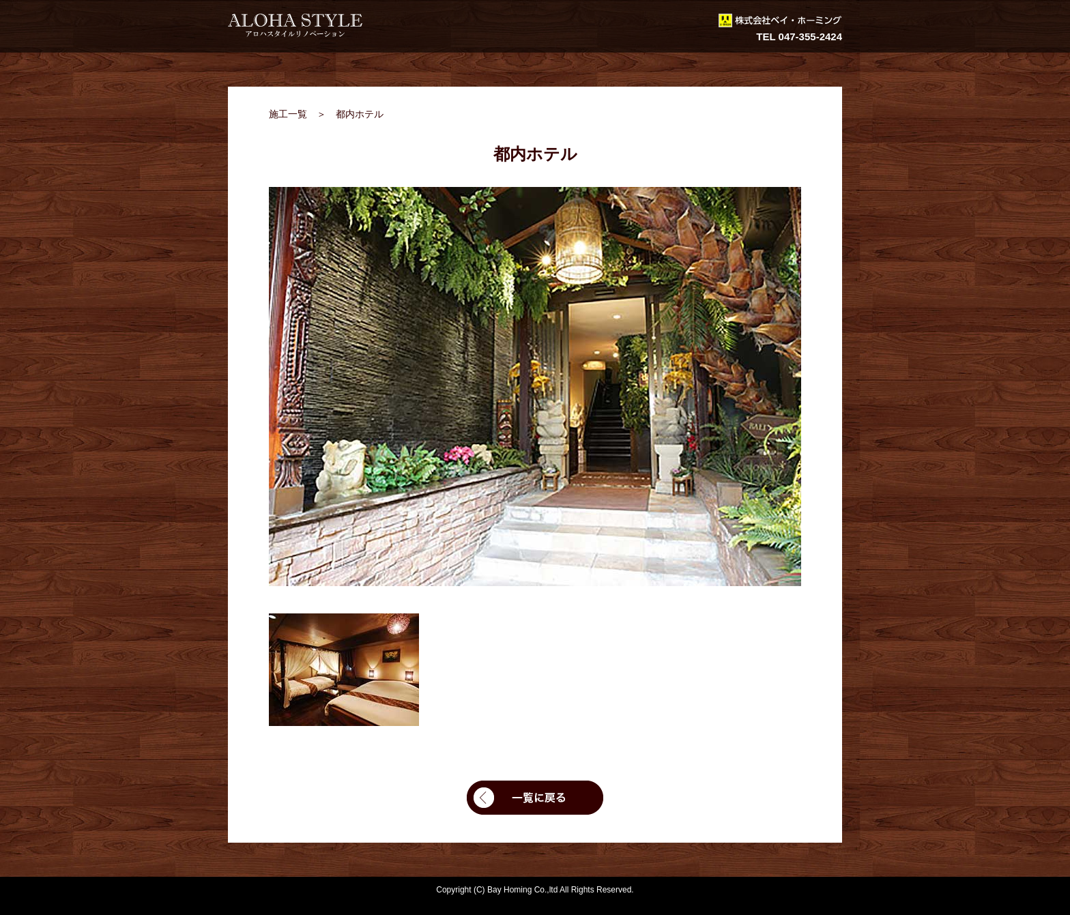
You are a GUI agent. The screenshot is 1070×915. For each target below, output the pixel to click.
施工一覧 (288, 113)
